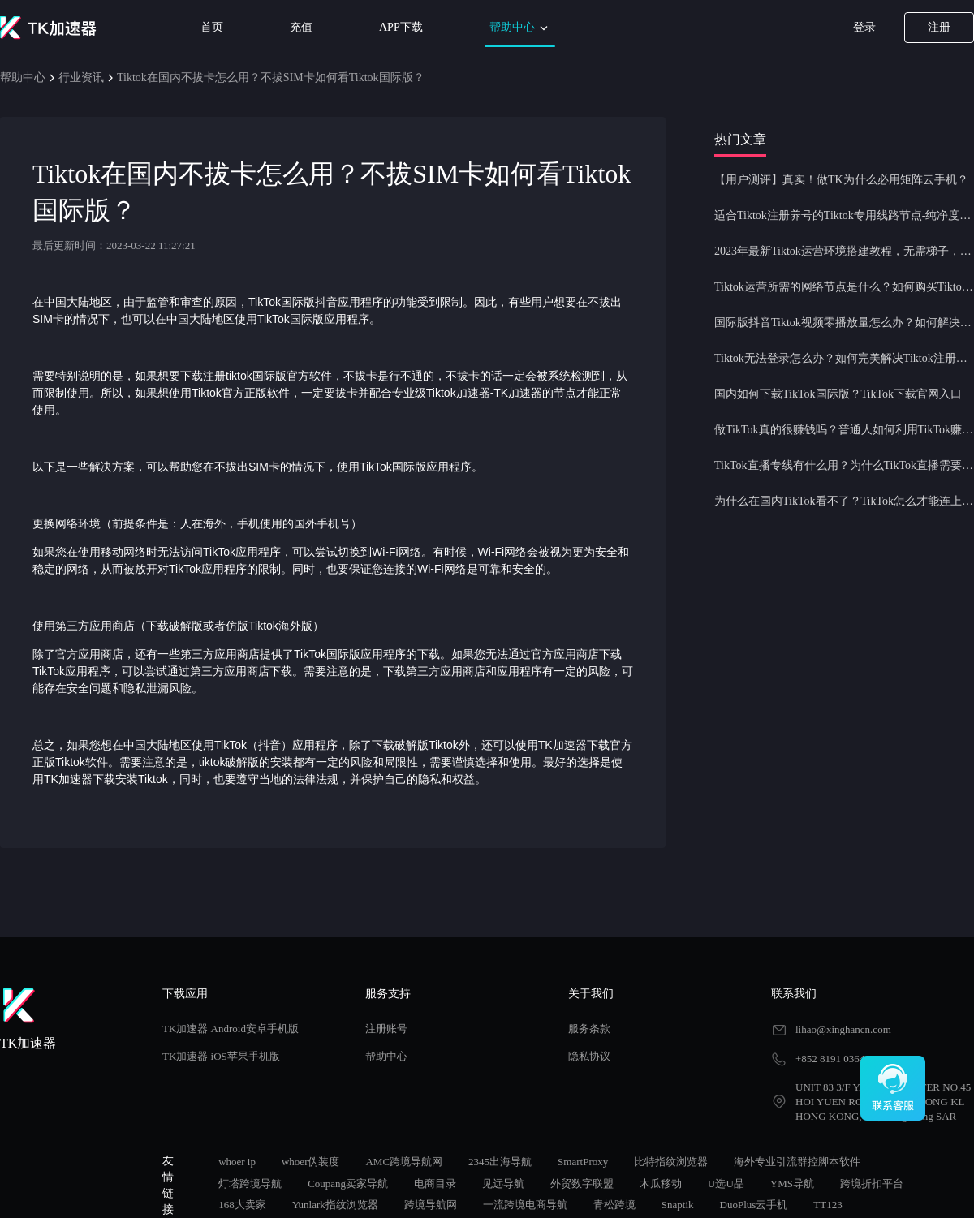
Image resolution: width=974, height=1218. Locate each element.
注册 (939, 27)
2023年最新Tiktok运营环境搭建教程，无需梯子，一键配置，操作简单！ (844, 251)
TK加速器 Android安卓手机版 (230, 1028)
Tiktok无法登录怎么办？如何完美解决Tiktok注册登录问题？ (844, 358)
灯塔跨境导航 (250, 1183)
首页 (211, 27)
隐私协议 (589, 1056)
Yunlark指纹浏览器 (335, 1205)
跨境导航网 (430, 1205)
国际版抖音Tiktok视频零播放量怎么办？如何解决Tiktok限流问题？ (844, 322)
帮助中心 (520, 28)
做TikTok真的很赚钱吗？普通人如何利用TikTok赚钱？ (844, 430)
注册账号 (386, 1028)
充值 (301, 27)
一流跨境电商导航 (525, 1205)
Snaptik (678, 1205)
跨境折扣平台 (871, 1183)
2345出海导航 (500, 1162)
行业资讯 (81, 77)
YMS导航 (792, 1183)
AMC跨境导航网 (403, 1162)
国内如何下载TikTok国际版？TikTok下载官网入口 (838, 394)
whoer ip (237, 1162)
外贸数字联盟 (582, 1183)
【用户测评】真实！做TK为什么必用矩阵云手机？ (841, 180)
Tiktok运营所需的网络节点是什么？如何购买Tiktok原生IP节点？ (844, 287)
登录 (864, 27)
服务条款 (589, 1028)
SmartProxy (583, 1162)
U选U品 (726, 1183)
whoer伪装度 (311, 1162)
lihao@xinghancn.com (843, 1029)
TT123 (827, 1205)
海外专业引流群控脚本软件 (797, 1162)
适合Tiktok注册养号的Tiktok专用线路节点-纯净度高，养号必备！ (844, 215)
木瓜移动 (661, 1183)
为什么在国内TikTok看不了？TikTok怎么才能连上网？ (844, 501)
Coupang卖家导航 (348, 1183)
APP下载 (401, 27)
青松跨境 (614, 1205)
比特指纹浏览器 (671, 1162)
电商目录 (435, 1183)
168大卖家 (242, 1205)
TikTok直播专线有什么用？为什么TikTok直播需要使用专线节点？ (844, 465)
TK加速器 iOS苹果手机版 (221, 1056)
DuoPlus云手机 (754, 1205)
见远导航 (503, 1183)
